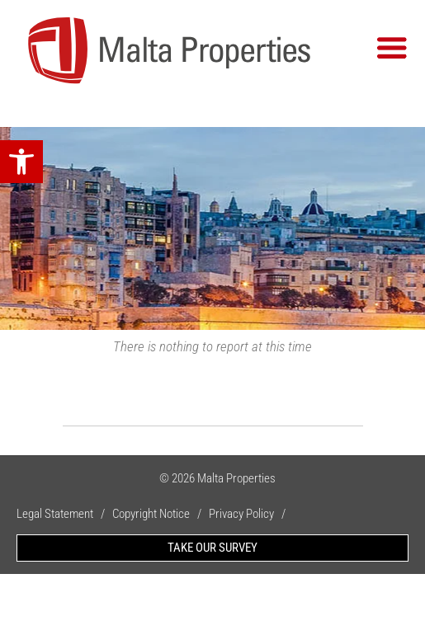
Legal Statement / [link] (64, 513)
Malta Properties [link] (236, 478)
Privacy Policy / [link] (251, 513)
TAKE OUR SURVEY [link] (212, 547)
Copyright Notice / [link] (160, 513)
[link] (21, 161)
